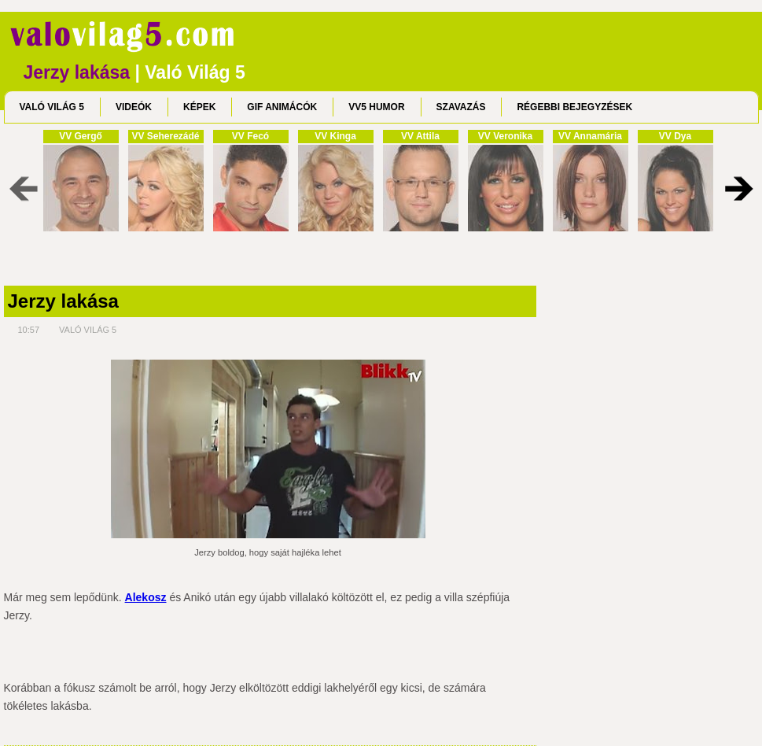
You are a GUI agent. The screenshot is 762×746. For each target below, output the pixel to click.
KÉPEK (199, 107)
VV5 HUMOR (376, 107)
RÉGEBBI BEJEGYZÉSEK (574, 107)
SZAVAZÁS (461, 107)
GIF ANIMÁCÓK (282, 107)
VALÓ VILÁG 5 (52, 107)
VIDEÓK (134, 107)
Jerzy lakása (63, 301)
